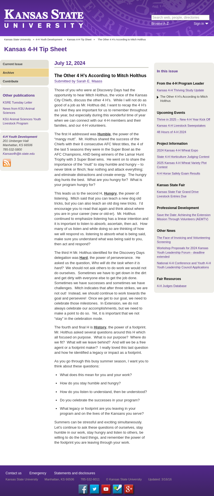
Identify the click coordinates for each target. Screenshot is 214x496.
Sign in (199, 24)
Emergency (37, 473)
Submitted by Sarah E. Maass (78, 81)
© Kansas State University (124, 479)
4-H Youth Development (49, 39)
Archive (8, 72)
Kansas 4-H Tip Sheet (79, 39)
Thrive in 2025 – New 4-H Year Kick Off (183, 119)
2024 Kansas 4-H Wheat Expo (177, 150)
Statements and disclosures (74, 473)
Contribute (10, 81)
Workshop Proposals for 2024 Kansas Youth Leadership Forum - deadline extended (182, 252)
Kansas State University (51, 18)
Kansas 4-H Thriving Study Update (180, 90)
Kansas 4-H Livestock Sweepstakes (181, 125)
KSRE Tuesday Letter (17, 102)
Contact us (13, 473)
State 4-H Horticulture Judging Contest (183, 156)
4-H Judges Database (171, 286)
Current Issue (13, 64)
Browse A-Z (160, 24)
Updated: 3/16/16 (160, 479)
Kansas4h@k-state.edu (19, 153)
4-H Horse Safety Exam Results (178, 173)
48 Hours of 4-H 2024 (171, 132)
